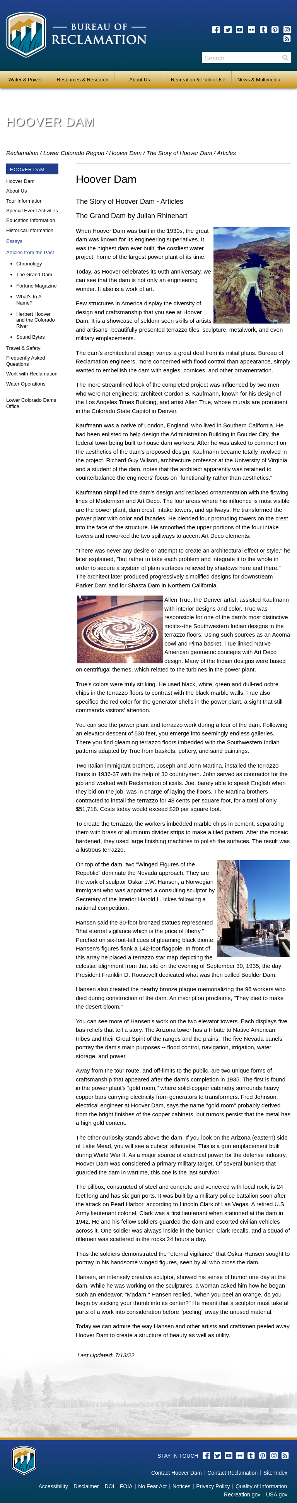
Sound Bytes (30, 337)
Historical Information (29, 230)
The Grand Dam (34, 274)
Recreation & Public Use (198, 80)
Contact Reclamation (232, 1473)
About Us (139, 80)
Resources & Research (83, 80)
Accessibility (53, 1486)
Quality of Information (261, 1486)
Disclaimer (86, 1486)
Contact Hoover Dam (176, 1473)
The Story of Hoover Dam (179, 153)
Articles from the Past (30, 252)
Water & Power (25, 80)
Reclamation (22, 153)
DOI (109, 1486)
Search (285, 57)
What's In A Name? (28, 300)
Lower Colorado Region (73, 153)
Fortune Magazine (36, 286)
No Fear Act (152, 1486)
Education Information (30, 220)
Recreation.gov (242, 1494)
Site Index (275, 1473)
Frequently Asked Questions (25, 361)
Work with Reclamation (32, 374)
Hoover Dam (125, 153)
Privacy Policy (213, 1486)
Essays (14, 241)
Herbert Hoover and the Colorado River (35, 320)
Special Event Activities (32, 210)
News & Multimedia (258, 80)
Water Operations (25, 384)
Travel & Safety (23, 348)
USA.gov (276, 1494)
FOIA (126, 1486)
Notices (181, 1486)
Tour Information (24, 201)
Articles (226, 153)
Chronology (29, 264)
